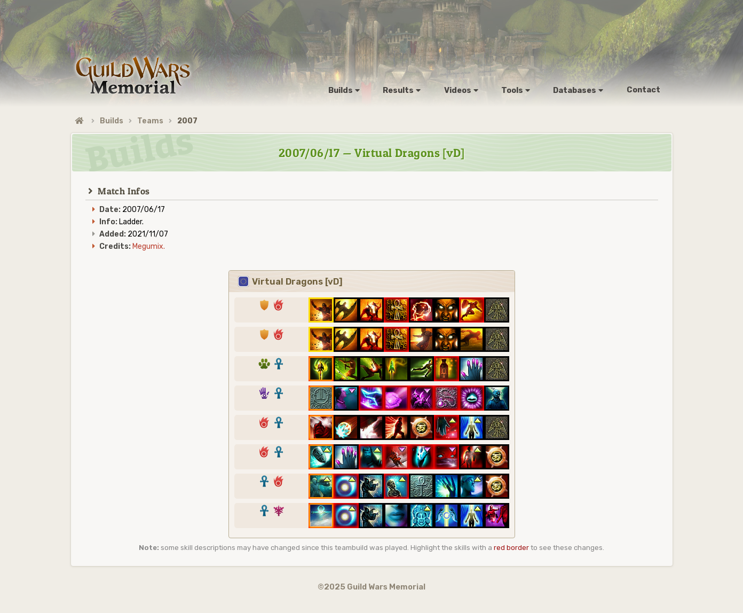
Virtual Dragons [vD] (290, 281)
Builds (111, 120)
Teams (150, 120)
